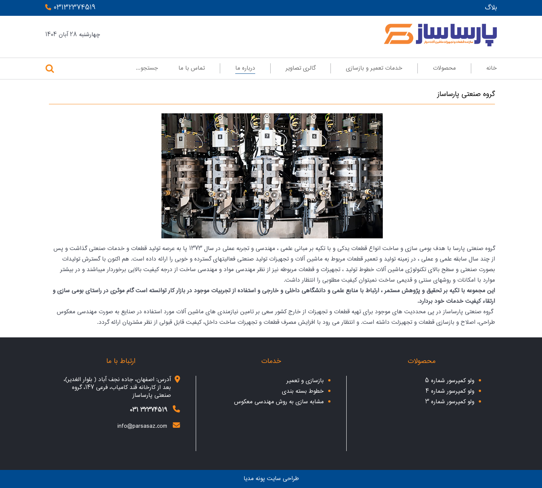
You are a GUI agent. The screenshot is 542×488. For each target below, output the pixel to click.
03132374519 (70, 8)
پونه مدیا (254, 479)
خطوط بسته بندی (303, 391)
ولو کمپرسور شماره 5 (449, 381)
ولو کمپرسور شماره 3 (449, 402)
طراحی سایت (283, 479)
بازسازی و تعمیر (305, 381)
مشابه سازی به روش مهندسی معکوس (279, 402)
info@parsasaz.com (142, 426)
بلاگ (491, 8)
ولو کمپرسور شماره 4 (450, 391)
